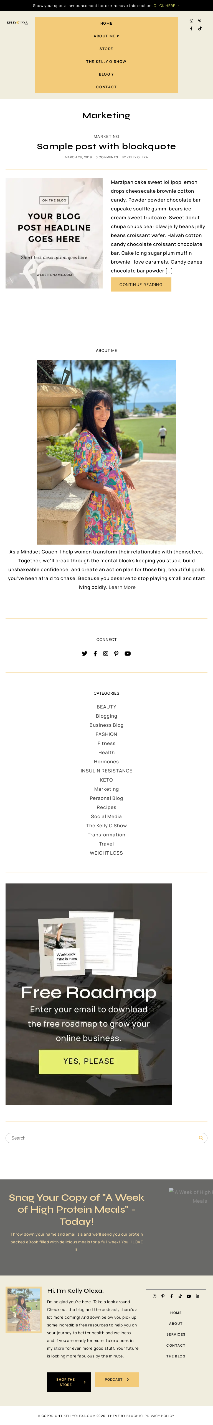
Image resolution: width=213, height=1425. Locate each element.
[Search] (201, 1138)
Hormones (106, 761)
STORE (106, 48)
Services (176, 1334)
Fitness (107, 743)
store (59, 1348)
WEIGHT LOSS (106, 853)
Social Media (106, 816)
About (176, 1323)
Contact (106, 86)
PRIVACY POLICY (159, 1415)
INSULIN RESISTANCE (107, 770)
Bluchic (134, 1415)
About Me (105, 36)
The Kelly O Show (106, 61)
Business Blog (107, 725)
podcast (110, 1309)
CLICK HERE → (167, 5)
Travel (106, 844)
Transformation (106, 834)
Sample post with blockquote (106, 146)
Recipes (106, 807)
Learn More (122, 587)
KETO (106, 780)
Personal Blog (106, 798)
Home (106, 23)
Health (106, 752)
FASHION (106, 734)
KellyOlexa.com (79, 1415)
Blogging (106, 716)
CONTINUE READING (141, 284)
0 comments (107, 157)
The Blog (176, 1356)
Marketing (106, 136)
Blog (104, 74)
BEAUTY (106, 707)
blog (80, 1309)
